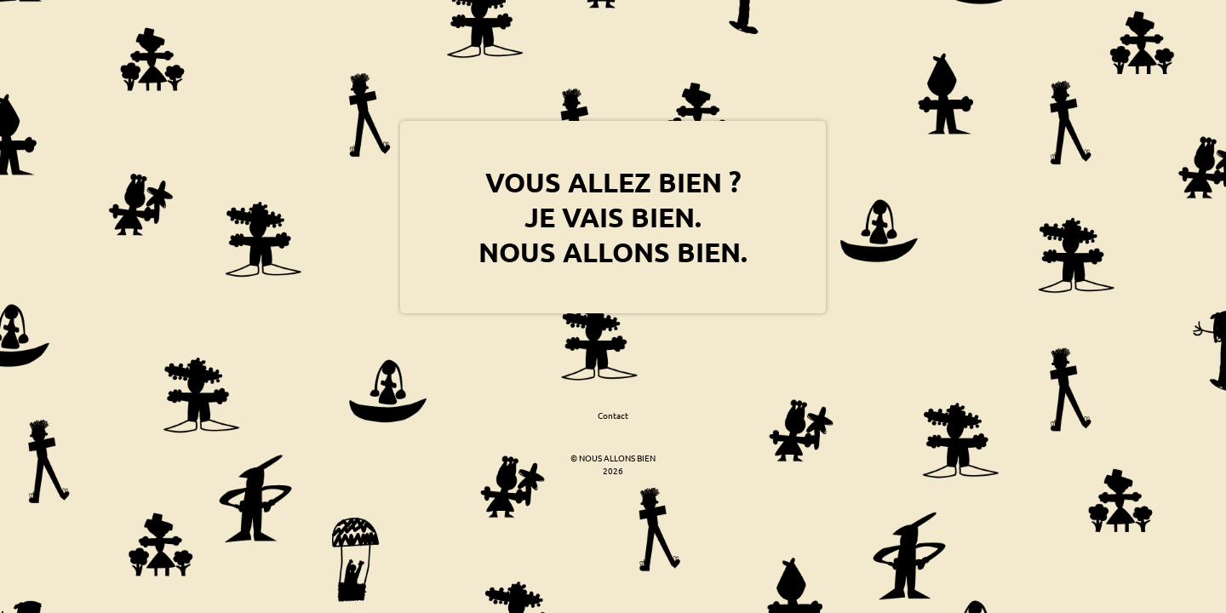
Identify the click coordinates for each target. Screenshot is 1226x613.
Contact (613, 415)
